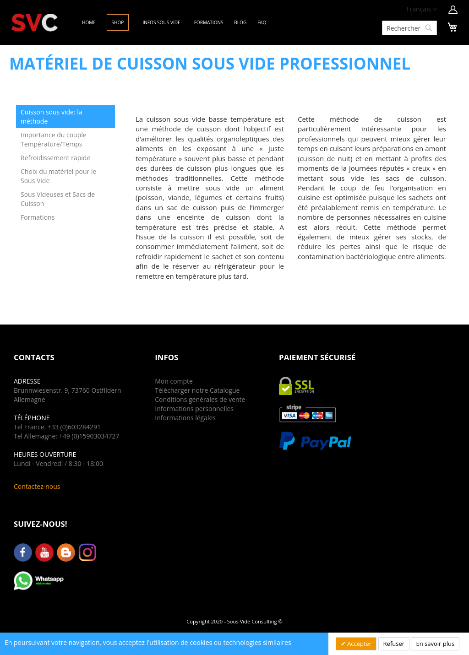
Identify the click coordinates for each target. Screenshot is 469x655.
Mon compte (174, 381)
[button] (421, 10)
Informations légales (185, 417)
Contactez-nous (37, 486)
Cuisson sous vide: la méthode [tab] (51, 116)
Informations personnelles (194, 408)
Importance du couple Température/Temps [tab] (54, 139)
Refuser (393, 643)
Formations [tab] (38, 217)
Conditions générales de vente (200, 399)
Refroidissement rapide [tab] (55, 157)
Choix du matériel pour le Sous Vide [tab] (58, 176)
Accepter (359, 643)
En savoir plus (435, 643)
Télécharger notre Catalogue (197, 390)
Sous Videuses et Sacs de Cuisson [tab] (58, 199)
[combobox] (409, 28)
